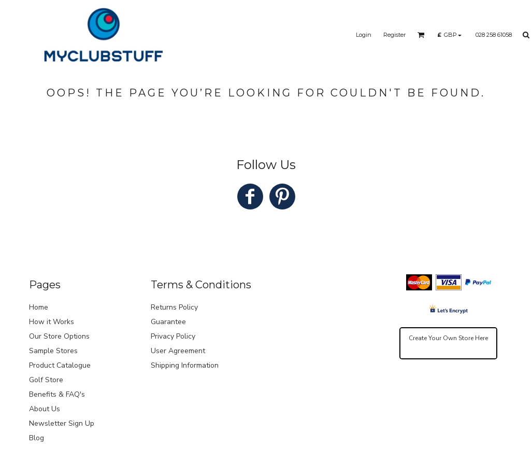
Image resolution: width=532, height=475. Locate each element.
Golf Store (46, 380)
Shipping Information (185, 365)
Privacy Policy (173, 336)
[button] (421, 34)
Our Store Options (59, 336)
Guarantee (168, 322)
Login (363, 34)
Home (38, 307)
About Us (44, 409)
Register (394, 34)
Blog (36, 438)
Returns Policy (174, 307)
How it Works (51, 322)
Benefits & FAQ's (57, 394)
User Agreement (178, 351)
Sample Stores (53, 351)
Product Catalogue (60, 365)
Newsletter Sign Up (61, 423)
